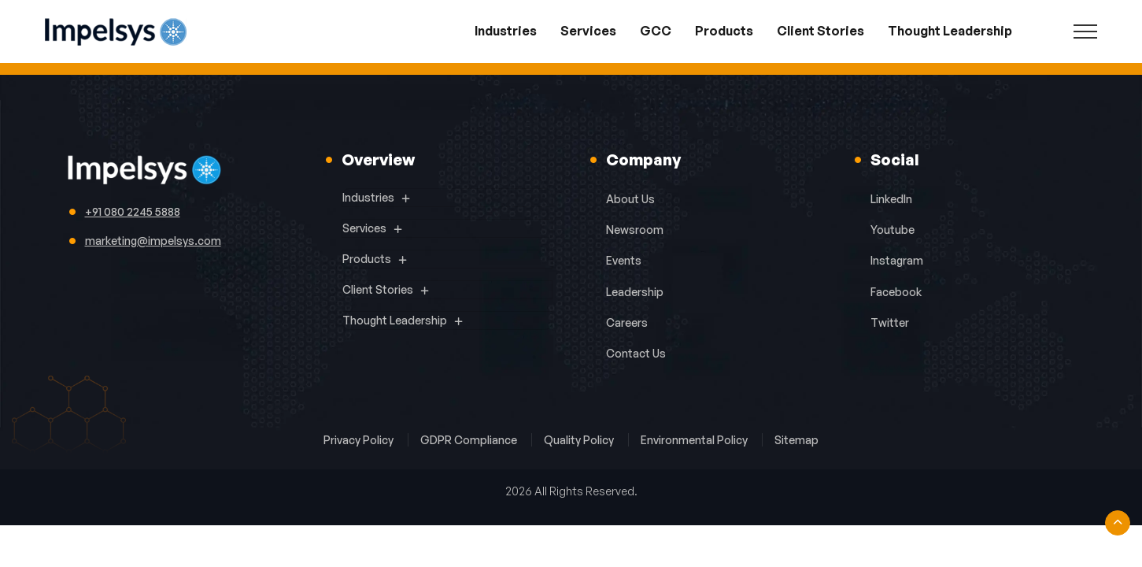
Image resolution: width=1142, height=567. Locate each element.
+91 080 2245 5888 (132, 211)
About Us (630, 199)
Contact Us (636, 353)
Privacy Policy (359, 440)
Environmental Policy (695, 440)
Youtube (892, 229)
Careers (627, 322)
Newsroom (634, 229)
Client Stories (820, 31)
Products (724, 31)
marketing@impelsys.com (153, 240)
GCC (655, 31)
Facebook (896, 291)
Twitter (889, 322)
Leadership (634, 291)
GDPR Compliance (469, 440)
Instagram (896, 260)
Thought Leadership (950, 31)
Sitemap (796, 440)
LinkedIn (891, 199)
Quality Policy (580, 440)
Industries (506, 31)
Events (623, 260)
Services (588, 31)
